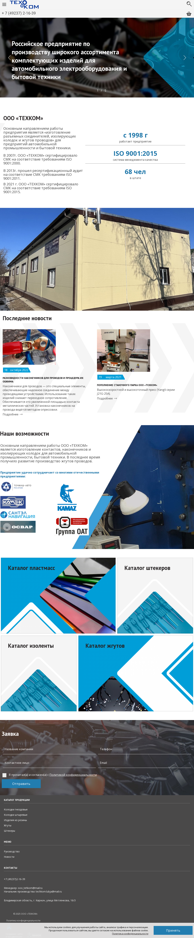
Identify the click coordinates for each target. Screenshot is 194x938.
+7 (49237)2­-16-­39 (14, 879)
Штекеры (9, 830)
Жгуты (7, 825)
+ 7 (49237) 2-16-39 (19, 13)
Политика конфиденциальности (130, 933)
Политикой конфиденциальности (73, 775)
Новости (9, 856)
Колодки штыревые (15, 814)
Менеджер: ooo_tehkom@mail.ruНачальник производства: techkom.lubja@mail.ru (33, 889)
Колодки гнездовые (16, 809)
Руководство (12, 851)
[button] (9, 57)
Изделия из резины (15, 820)
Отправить (21, 784)
